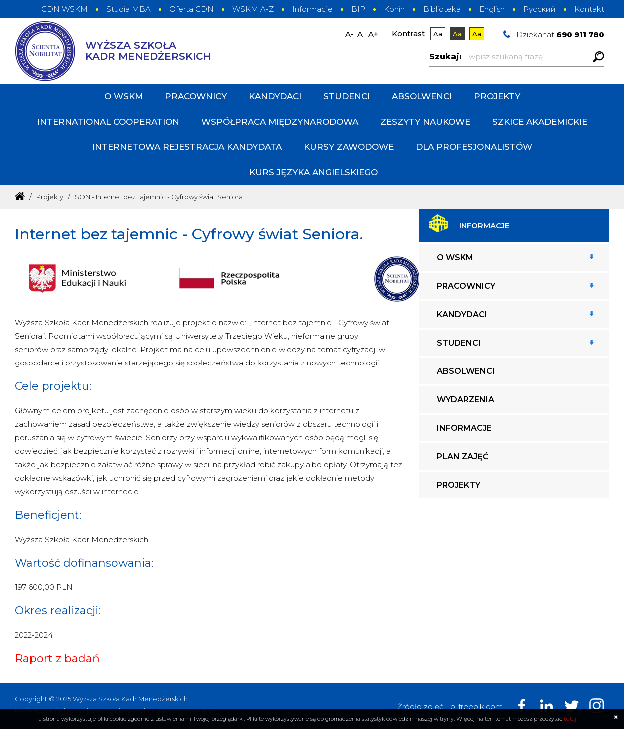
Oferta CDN (191, 9)
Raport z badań (57, 658)
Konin (394, 9)
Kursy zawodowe (349, 147)
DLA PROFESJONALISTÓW (474, 147)
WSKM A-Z (253, 9)
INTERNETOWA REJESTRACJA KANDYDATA (187, 147)
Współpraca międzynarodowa (279, 122)
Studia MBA (128, 9)
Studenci (346, 96)
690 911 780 (580, 34)
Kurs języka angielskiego (313, 172)
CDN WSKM (64, 9)
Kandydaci (275, 96)
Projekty (497, 96)
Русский (539, 9)
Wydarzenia (465, 399)
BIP (358, 9)
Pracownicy (196, 96)
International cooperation (108, 122)
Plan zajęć (462, 456)
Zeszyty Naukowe (425, 122)
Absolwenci (422, 96)
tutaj (570, 718)
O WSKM (123, 96)
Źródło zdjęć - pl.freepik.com (450, 706)
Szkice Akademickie (539, 122)
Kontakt (589, 9)
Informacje (312, 9)
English (492, 9)
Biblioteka (442, 9)
